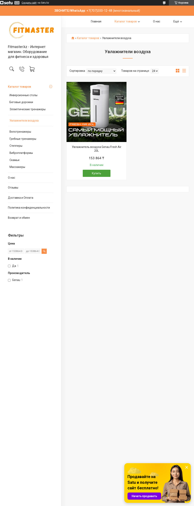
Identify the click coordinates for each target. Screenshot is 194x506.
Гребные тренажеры (23, 138)
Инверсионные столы (23, 95)
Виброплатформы (21, 152)
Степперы (16, 145)
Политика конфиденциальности (29, 207)
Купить (96, 173)
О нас (11, 177)
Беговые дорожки (21, 102)
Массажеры (17, 167)
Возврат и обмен (19, 217)
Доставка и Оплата (20, 197)
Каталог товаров (19, 86)
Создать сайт (29, 2)
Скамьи (14, 160)
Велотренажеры (20, 131)
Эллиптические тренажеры (28, 109)
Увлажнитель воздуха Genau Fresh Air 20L (96, 148)
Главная (96, 21)
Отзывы (13, 187)
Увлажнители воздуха (24, 120)
